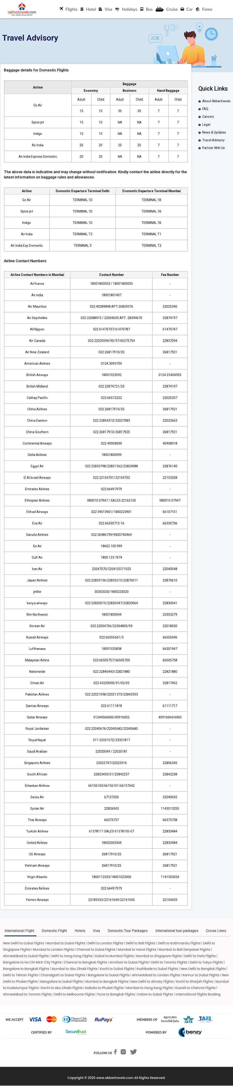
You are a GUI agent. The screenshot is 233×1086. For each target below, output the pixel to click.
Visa (105, 9)
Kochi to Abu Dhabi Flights (62, 988)
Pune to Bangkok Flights (116, 994)
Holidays (126, 9)
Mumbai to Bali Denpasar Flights (184, 949)
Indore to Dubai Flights (155, 994)
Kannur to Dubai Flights (200, 975)
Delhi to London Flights (105, 943)
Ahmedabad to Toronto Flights (27, 994)
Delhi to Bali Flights (140, 943)
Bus (146, 9)
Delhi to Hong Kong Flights (72, 956)
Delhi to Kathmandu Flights (179, 943)
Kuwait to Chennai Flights (195, 988)
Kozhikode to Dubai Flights (157, 968)
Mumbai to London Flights (53, 949)
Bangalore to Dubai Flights (108, 975)
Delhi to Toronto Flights (169, 962)
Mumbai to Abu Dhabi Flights (74, 968)
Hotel (88, 9)
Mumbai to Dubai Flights (66, 943)
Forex (203, 9)
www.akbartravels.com (114, 1078)
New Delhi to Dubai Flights (23, 943)
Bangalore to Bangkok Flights (26, 968)
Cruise (166, 9)
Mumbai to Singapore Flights (159, 956)
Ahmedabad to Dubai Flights (26, 956)
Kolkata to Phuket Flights (104, 988)
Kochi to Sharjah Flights (194, 981)
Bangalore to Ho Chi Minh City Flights (32, 962)
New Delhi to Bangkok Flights (203, 968)
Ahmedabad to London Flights (156, 975)
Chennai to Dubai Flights (95, 949)
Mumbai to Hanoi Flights (137, 949)
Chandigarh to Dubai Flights (63, 975)
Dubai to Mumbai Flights (114, 956)
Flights (68, 9)
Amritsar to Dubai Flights (129, 962)
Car (186, 9)
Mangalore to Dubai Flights (61, 981)
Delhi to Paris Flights (200, 956)
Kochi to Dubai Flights (117, 968)
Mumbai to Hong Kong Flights (149, 988)
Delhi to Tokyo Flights (206, 962)
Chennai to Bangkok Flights (85, 962)
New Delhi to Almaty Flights (152, 981)
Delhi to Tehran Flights (20, 975)
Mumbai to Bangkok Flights (106, 981)
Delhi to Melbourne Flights (74, 994)
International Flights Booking (198, 994)
